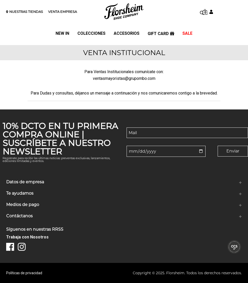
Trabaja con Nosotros (27, 237)
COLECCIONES (91, 33)
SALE (187, 33)
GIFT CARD (161, 33)
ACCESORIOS (126, 33)
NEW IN (62, 33)
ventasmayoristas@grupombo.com (124, 78)
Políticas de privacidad (24, 273)
